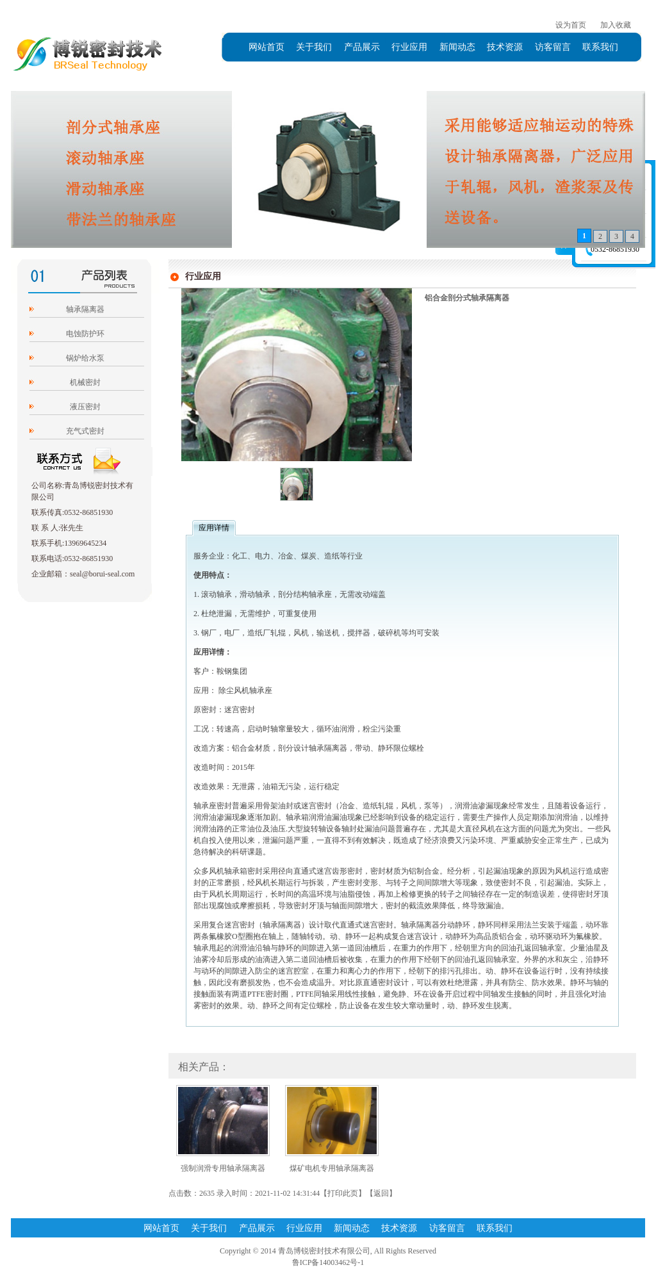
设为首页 (570, 24)
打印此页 (342, 1193)
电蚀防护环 (85, 333)
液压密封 (85, 406)
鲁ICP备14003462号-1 (328, 1262)
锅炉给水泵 (85, 358)
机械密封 (85, 382)
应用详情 (214, 527)
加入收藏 (615, 24)
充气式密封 (85, 431)
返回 (381, 1193)
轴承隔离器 (85, 309)
